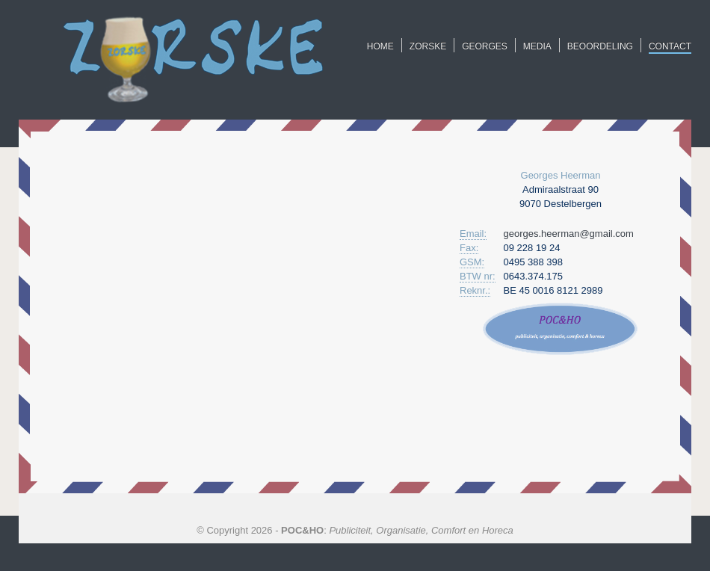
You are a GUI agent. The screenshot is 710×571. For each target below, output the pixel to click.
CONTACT (670, 46)
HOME (380, 46)
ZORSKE (428, 46)
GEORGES (484, 46)
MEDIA (537, 46)
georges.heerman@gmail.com (569, 233)
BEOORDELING (600, 46)
